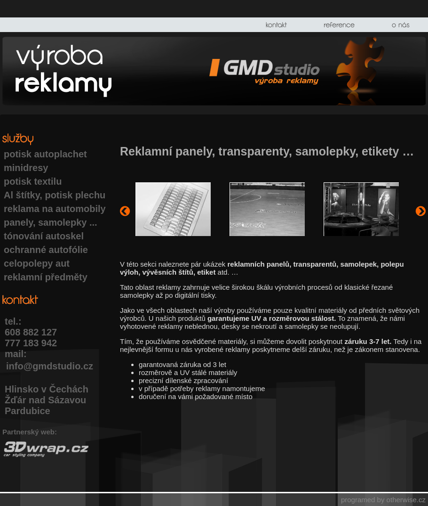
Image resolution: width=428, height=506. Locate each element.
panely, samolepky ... (50, 222)
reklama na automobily (55, 209)
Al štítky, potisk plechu (54, 195)
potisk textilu (33, 181)
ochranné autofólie (46, 250)
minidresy (26, 168)
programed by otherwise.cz (383, 500)
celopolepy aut (37, 263)
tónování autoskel (44, 236)
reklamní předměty (45, 277)
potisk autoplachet (45, 154)
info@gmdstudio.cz (49, 366)
